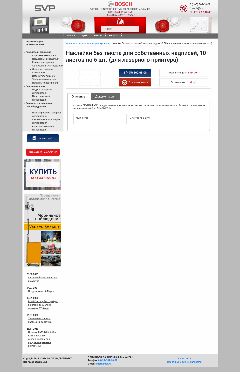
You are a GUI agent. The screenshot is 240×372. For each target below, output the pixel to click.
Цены (84, 35)
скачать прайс (43, 138)
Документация (105, 96)
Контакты (113, 35)
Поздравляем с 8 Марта (41, 291)
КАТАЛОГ (71, 35)
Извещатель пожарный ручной (92, 43)
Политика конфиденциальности (184, 362)
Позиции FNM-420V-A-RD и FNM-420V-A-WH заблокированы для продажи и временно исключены (42, 339)
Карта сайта (184, 358)
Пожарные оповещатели (45, 82)
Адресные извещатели (44, 55)
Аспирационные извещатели (47, 65)
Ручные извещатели (43, 62)
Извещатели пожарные (38, 52)
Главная (69, 43)
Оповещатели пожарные (39, 103)
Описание (78, 96)
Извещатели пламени (43, 76)
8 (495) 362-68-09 (200, 4)
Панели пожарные (36, 86)
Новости (98, 35)
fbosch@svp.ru (198, 8)
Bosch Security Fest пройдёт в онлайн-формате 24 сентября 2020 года (43, 305)
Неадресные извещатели (45, 59)
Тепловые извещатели (44, 79)
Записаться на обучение (43, 152)
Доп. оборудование (36, 106)
